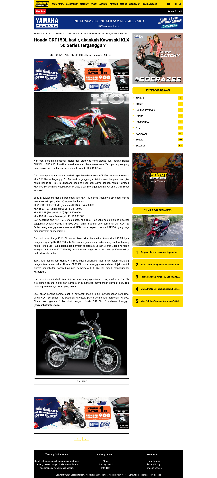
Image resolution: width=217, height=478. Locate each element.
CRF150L (79, 55)
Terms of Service (153, 468)
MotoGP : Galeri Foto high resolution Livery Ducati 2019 (167, 289)
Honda (88, 55)
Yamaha (140, 145)
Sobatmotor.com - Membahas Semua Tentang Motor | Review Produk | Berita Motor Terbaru (108, 475)
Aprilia (140, 98)
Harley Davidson (145, 110)
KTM (138, 128)
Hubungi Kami (106, 464)
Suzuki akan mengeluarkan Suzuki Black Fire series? (166, 264)
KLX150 (108, 55)
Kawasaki (98, 55)
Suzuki (139, 139)
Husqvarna (142, 122)
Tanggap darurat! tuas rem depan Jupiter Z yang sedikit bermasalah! (174, 252)
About (106, 461)
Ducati (139, 104)
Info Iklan (105, 468)
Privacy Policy (153, 464)
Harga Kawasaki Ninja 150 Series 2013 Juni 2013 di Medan (169, 277)
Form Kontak (153, 461)
